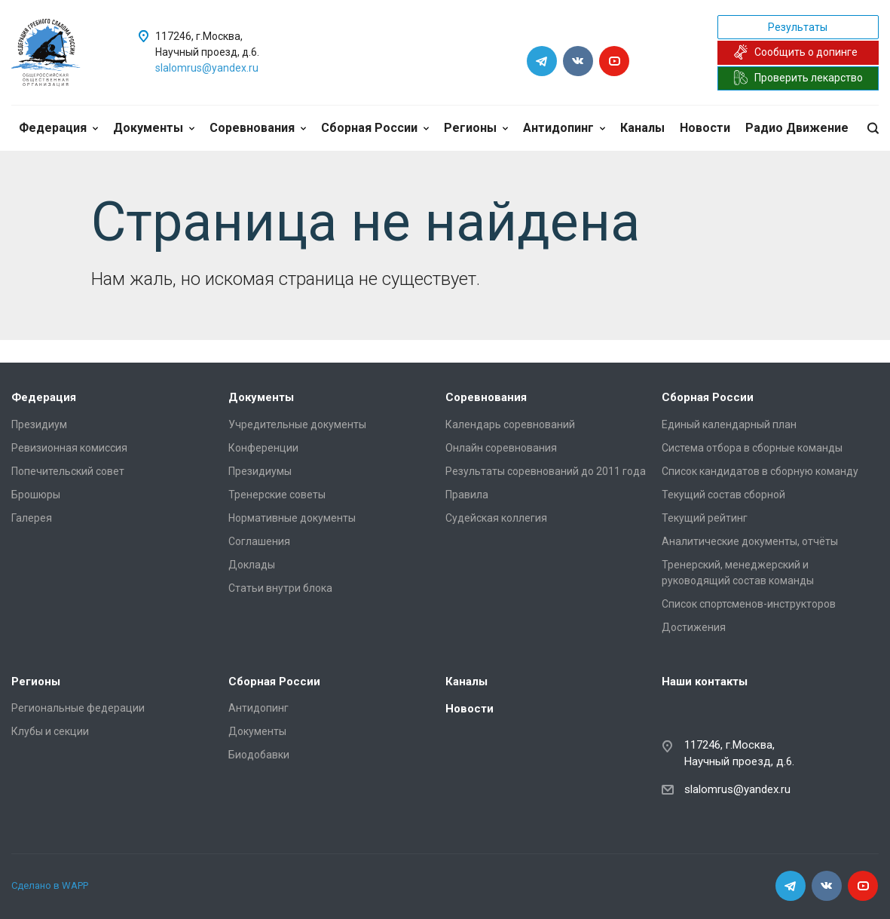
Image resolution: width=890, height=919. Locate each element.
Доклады (251, 565)
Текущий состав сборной (723, 495)
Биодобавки (258, 755)
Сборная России (375, 128)
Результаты (797, 27)
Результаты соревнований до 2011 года (545, 471)
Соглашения (259, 541)
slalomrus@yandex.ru (206, 68)
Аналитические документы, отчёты (750, 541)
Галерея (31, 518)
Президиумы (260, 471)
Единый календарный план (729, 424)
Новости (705, 128)
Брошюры (35, 495)
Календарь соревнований (510, 424)
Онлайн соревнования (501, 448)
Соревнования (258, 128)
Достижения (694, 627)
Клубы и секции (50, 731)
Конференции (263, 448)
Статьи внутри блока (280, 588)
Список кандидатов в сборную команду (760, 471)
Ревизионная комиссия (69, 448)
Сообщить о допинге (795, 52)
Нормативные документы (292, 518)
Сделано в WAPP (49, 885)
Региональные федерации (78, 708)
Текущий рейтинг (705, 518)
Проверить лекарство (798, 77)
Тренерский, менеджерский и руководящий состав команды (738, 573)
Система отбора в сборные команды (752, 448)
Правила (466, 495)
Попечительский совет (67, 471)
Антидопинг (564, 128)
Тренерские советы (277, 495)
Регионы (476, 128)
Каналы (642, 128)
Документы (153, 128)
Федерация (58, 128)
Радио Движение (797, 128)
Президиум (39, 424)
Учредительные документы (297, 424)
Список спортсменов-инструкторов (749, 604)
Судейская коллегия (496, 518)
